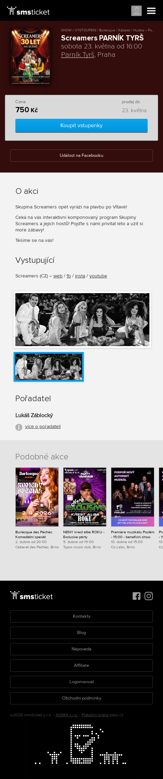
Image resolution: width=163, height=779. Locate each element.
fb (69, 276)
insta (80, 276)
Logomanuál (81, 682)
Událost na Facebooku (81, 155)
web (57, 276)
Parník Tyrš (77, 54)
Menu (151, 11)
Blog (81, 632)
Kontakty (81, 616)
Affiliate (81, 665)
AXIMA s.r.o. (66, 715)
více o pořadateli (43, 426)
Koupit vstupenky (81, 125)
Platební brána (95, 715)
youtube (98, 276)
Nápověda (81, 649)
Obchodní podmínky (81, 698)
